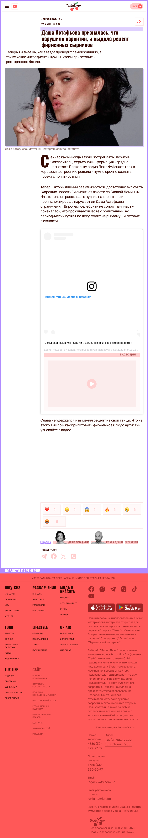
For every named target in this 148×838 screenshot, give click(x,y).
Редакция (37, 734)
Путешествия (39, 650)
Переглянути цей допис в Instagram (67, 296)
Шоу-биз (45, 542)
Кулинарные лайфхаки (11, 646)
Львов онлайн (12, 698)
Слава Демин (114, 542)
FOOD (9, 627)
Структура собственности (41, 685)
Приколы (37, 593)
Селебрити (131, 542)
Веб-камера (11, 686)
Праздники (38, 610)
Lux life (11, 669)
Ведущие (9, 675)
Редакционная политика (40, 707)
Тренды (64, 614)
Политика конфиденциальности (44, 693)
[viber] (73, 556)
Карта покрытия (13, 692)
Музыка (9, 616)
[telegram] (43, 556)
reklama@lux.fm (99, 798)
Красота (64, 597)
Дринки (9, 639)
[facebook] (53, 556)
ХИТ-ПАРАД (65, 650)
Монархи (10, 593)
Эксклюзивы (12, 610)
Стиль (63, 608)
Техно (35, 644)
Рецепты (9, 633)
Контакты (37, 722)
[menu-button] (7, 6)
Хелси (8, 652)
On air (65, 627)
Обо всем (37, 633)
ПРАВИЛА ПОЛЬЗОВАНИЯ (39, 677)
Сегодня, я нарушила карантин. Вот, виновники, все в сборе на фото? (88, 342)
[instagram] (102, 589)
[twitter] (63, 556)
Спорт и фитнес (68, 603)
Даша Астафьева (78, 349)
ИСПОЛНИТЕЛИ (67, 639)
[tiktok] (134, 589)
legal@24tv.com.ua (101, 782)
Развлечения (44, 587)
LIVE (134, 6)
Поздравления (40, 639)
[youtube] (91, 596)
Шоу (7, 605)
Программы (11, 681)
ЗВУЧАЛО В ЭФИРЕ (69, 644)
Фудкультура (12, 658)
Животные (38, 599)
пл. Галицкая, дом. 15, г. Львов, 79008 (118, 741)
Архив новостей (41, 728)
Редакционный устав (44, 700)
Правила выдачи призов (41, 715)
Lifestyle (40, 627)
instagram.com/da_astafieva (61, 149)
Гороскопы (38, 605)
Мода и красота (67, 589)
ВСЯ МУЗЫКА (66, 633)
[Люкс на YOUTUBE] (15, 6)
